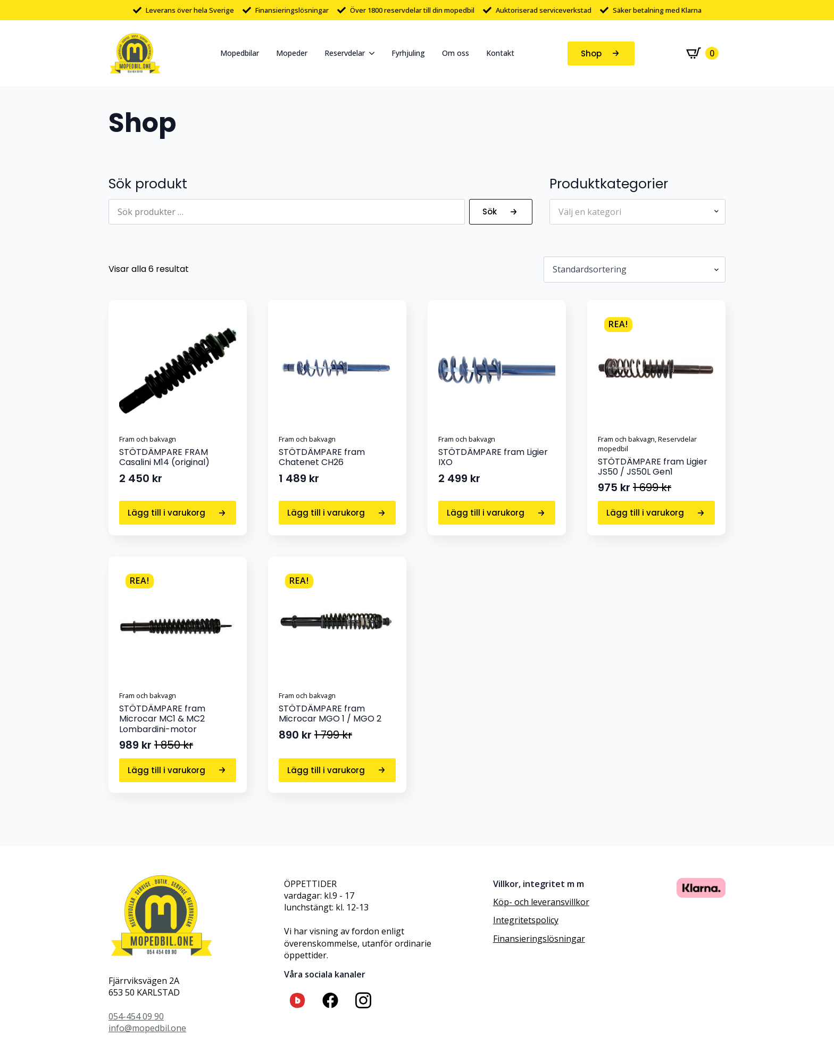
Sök (489, 211)
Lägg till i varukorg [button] (166, 512)
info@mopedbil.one (147, 1028)
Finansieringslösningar (539, 938)
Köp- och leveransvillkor (541, 902)
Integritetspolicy (525, 920)
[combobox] (637, 212)
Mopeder (291, 53)
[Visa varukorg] (702, 53)
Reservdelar (344, 53)
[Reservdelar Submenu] (374, 53)
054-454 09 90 (136, 1016)
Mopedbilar (239, 53)
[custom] (297, 1000)
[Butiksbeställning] (634, 269)
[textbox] (633, 212)
